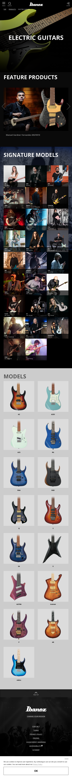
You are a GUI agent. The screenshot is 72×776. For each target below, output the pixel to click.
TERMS (36, 732)
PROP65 (36, 741)
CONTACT (36, 727)
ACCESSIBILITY (36, 751)
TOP (5, 9)
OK (36, 770)
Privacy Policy (37, 762)
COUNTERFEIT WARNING (36, 746)
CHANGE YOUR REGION (36, 716)
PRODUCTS (12, 9)
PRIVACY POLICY (36, 737)
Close (66, 756)
